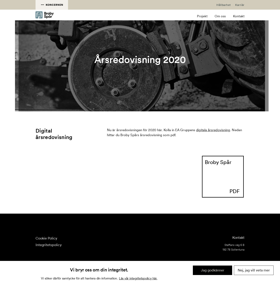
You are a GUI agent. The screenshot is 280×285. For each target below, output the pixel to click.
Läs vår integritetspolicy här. (138, 278)
